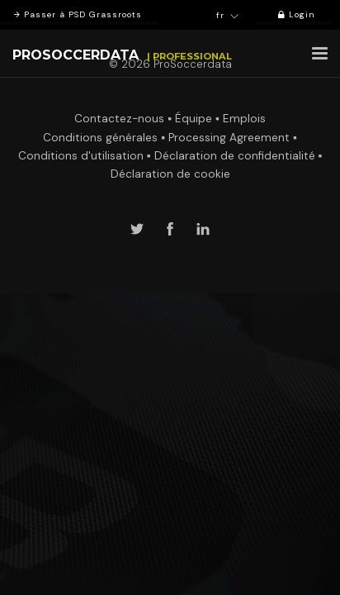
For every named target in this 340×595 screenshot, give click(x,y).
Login (293, 14)
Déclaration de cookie (170, 174)
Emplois (244, 119)
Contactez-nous (119, 119)
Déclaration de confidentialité (234, 156)
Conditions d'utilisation (81, 156)
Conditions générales (100, 138)
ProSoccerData (75, 55)
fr (227, 15)
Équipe (193, 119)
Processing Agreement (229, 138)
